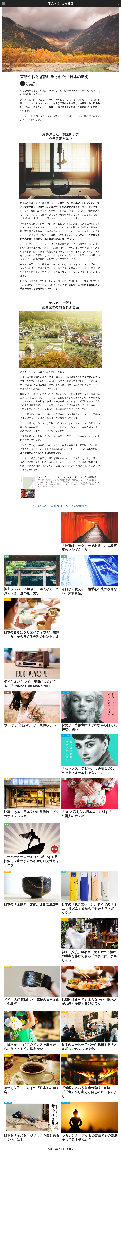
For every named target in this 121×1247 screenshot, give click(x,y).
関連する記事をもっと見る (60, 1149)
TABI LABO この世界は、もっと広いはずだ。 (60, 506)
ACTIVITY (7, 600)
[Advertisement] (60, 1202)
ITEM (6, 649)
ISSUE (6, 556)
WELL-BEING (66, 692)
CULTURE (65, 513)
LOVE (64, 967)
